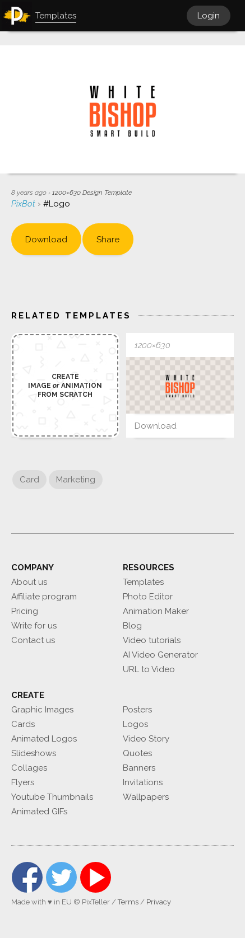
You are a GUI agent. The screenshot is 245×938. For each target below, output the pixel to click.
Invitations (143, 782)
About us (29, 582)
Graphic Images (42, 710)
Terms (128, 902)
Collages (29, 768)
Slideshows (33, 753)
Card (29, 480)
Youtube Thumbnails (52, 797)
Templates (143, 582)
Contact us (33, 640)
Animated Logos (44, 739)
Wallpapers (146, 797)
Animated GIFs (39, 811)
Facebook (27, 877)
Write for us (34, 626)
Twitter (61, 877)
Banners (139, 768)
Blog (132, 626)
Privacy (158, 902)
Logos (135, 724)
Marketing (75, 480)
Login (208, 16)
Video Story (146, 739)
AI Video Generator (160, 655)
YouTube (95, 877)
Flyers (22, 782)
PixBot (24, 204)
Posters (137, 710)
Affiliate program (44, 597)
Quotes (137, 753)
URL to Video (149, 669)
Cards (23, 724)
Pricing (24, 611)
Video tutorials (152, 640)
